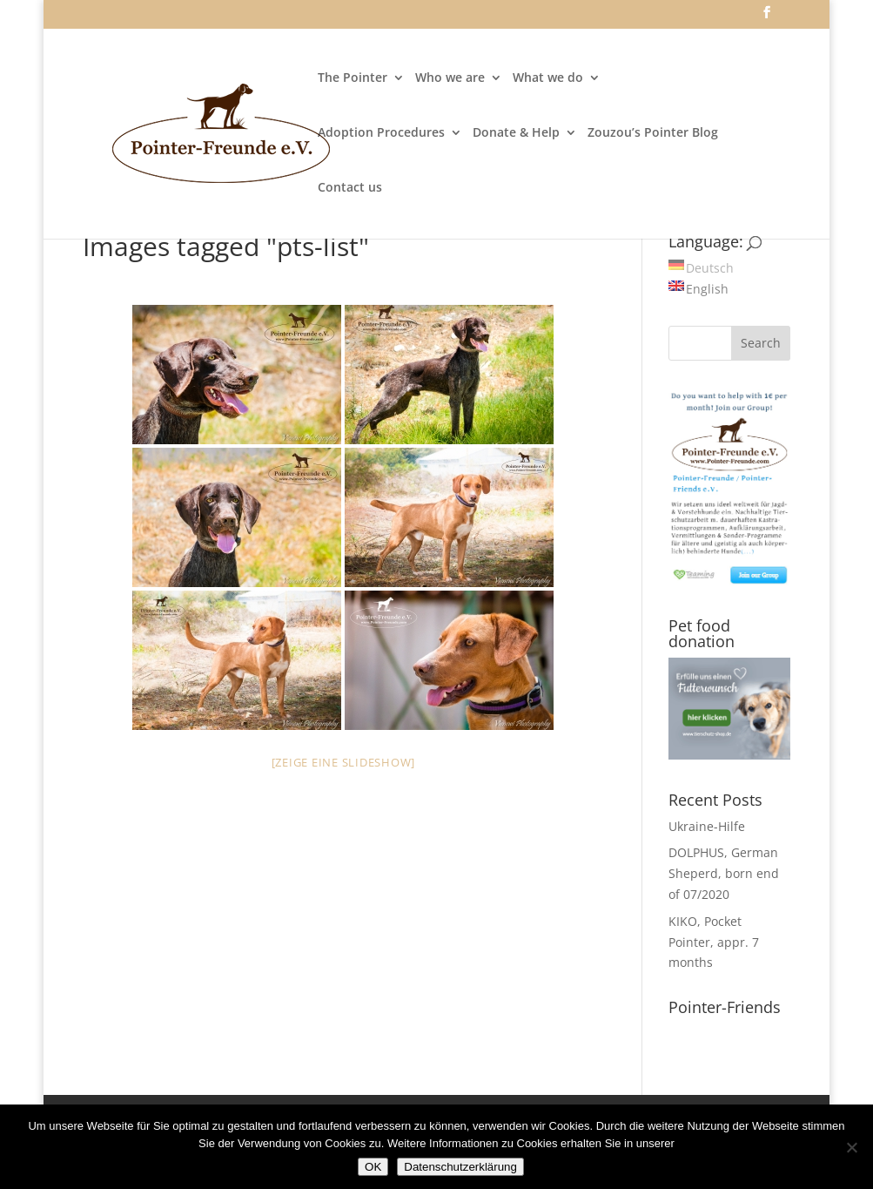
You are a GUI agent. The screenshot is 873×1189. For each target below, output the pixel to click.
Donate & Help (516, 133)
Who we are (450, 78)
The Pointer (352, 78)
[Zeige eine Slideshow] (344, 762)
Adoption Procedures (381, 133)
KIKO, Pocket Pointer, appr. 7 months (713, 942)
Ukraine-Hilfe (706, 826)
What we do (548, 78)
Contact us (350, 188)
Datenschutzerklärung (460, 1166)
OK (373, 1166)
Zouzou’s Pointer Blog (653, 133)
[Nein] (851, 1147)
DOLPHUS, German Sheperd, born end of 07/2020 (723, 873)
